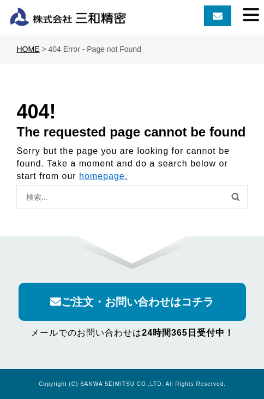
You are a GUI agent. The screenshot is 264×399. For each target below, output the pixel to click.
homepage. (103, 176)
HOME (27, 49)
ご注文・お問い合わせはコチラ (132, 302)
